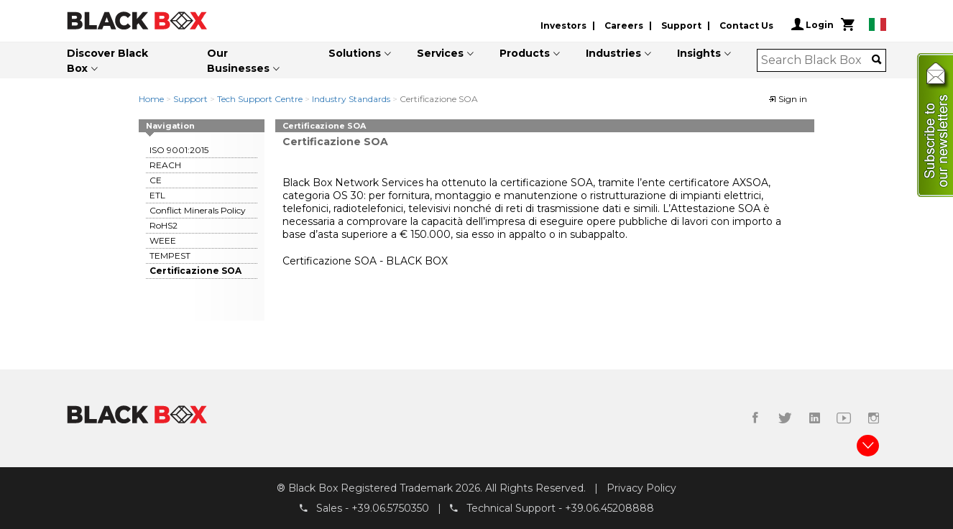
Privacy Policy (641, 488)
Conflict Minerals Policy (197, 210)
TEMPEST (169, 255)
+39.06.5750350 (390, 508)
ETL (157, 195)
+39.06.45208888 (609, 508)
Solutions (354, 53)
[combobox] (817, 60)
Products (524, 53)
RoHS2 (163, 225)
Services (440, 53)
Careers (623, 25)
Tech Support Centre (260, 98)
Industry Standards (351, 98)
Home (151, 98)
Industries (613, 53)
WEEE (162, 240)
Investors (563, 25)
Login (812, 24)
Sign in (787, 98)
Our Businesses (238, 61)
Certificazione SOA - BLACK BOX (365, 260)
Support (681, 25)
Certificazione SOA (195, 270)
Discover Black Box (107, 61)
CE (155, 180)
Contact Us (746, 25)
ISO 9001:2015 (178, 149)
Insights (699, 53)
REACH (165, 165)
